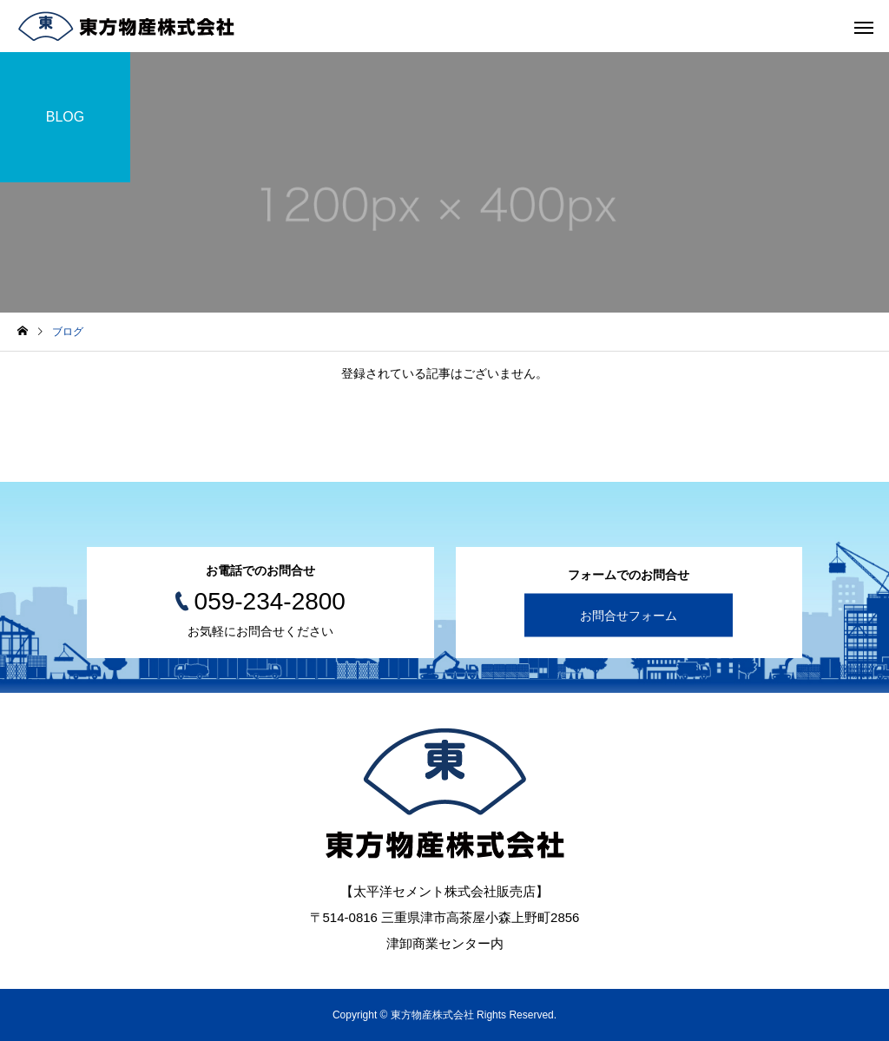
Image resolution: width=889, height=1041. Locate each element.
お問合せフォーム (628, 616)
